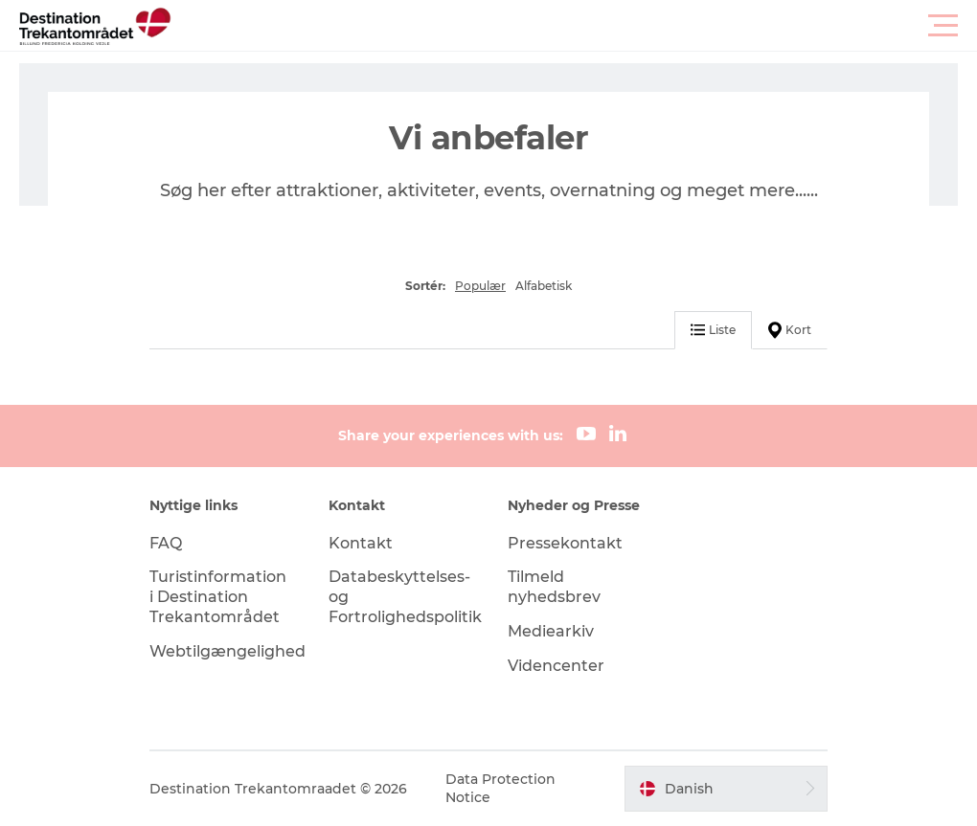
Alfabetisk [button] (543, 286)
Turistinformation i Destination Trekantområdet (217, 597)
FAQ (165, 543)
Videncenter (556, 666)
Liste (713, 330)
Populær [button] (480, 286)
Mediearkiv (551, 631)
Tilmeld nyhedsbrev (554, 587)
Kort (789, 330)
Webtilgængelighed (227, 651)
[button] (575, 25)
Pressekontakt (565, 543)
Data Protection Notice (500, 787)
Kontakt (361, 543)
